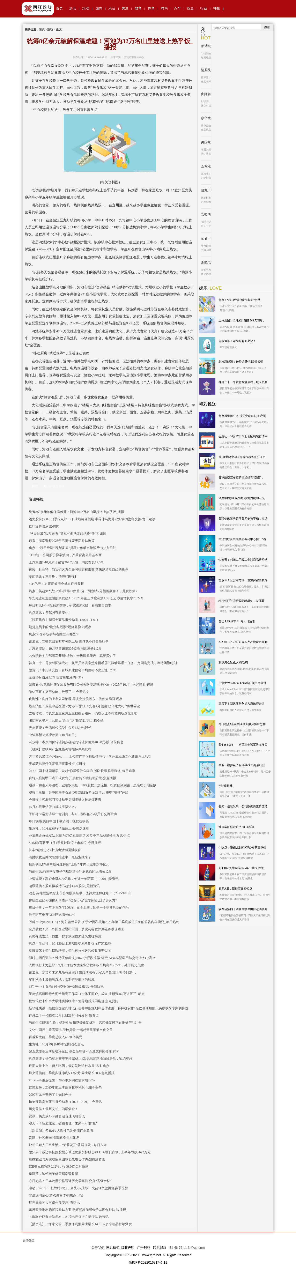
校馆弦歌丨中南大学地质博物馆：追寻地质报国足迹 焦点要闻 (73, 1001)
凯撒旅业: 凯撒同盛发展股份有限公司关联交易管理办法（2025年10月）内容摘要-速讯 (91, 684)
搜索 (267, 27)
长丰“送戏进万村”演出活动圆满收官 (55, 850)
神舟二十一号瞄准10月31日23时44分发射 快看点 (64, 1015)
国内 (98, 8)
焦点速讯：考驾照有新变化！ (50, 612)
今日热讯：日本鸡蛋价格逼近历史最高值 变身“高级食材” (70, 1181)
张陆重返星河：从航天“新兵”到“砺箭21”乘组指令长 (66, 720)
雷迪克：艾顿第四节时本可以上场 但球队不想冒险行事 (69, 641)
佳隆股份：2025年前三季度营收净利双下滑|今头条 (65, 1087)
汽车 (177, 8)
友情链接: (29, 1240)
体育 (151, 8)
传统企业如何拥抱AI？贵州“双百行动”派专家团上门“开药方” (73, 900)
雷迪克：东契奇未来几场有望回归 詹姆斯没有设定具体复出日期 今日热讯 (82, 972)
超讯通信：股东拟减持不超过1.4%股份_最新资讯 (64, 886)
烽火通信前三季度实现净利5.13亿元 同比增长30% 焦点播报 (71, 1073)
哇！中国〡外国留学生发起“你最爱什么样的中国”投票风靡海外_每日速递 (82, 771)
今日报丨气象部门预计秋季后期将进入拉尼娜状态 (65, 799)
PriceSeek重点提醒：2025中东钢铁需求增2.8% (62, 1080)
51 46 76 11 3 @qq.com (187, 1247)
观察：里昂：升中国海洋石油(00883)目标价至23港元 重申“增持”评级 (78, 792)
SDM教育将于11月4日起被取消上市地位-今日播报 (65, 843)
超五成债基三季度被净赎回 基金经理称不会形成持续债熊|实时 (74, 1051)
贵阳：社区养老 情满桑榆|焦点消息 (54, 1137)
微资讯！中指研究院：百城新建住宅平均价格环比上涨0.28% (72, 670)
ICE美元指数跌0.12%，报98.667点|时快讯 (58, 1166)
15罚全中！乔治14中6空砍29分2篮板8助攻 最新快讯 (66, 986)
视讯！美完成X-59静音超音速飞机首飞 (57, 1116)
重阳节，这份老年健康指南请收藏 (53, 1173)
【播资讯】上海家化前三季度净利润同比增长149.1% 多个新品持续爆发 (80, 1224)
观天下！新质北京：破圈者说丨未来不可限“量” (63, 1123)
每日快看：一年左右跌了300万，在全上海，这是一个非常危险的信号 (79, 907)
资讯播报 (36, 499)
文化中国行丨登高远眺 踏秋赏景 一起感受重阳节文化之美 (71, 1030)
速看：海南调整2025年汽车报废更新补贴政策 (62, 540)
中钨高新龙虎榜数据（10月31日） (53, 735)
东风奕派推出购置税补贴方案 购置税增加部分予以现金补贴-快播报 (77, 1209)
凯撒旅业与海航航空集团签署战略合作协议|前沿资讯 (67, 1159)
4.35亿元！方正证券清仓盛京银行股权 (56, 584)
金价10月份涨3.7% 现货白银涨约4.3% (56, 677)
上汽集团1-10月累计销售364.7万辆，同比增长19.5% (66, 562)
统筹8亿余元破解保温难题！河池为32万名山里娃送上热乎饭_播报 (76, 512)
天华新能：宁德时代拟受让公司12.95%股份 (60, 727)
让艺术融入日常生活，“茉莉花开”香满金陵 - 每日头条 (68, 1145)
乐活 (111, 8)
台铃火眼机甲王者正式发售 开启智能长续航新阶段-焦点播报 (72, 778)
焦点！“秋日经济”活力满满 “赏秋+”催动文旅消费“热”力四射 (72, 548)
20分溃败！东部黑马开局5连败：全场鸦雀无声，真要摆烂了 (72, 655)
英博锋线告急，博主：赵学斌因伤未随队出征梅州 (65, 936)
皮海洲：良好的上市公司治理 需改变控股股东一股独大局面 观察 (76, 699)
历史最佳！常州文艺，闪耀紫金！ (53, 1109)
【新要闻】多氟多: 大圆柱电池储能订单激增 (61, 1130)
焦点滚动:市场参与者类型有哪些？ (54, 634)
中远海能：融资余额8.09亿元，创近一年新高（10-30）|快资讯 (74, 879)
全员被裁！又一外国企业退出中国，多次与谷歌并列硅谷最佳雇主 (76, 929)
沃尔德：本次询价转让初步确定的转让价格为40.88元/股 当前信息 (76, 742)
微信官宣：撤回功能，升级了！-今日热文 (59, 691)
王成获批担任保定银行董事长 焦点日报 (57, 763)
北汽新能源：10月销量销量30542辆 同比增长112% (65, 648)
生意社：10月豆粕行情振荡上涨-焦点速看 (59, 828)
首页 (59, 8)
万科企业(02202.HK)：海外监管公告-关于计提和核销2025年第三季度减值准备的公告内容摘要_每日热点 (104, 922)
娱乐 (203, 288)
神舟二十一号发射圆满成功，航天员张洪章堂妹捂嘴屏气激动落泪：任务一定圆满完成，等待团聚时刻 (103, 663)
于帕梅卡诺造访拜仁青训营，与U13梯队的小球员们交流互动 (73, 814)
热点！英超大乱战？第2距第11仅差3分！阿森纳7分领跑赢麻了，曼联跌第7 (83, 591)
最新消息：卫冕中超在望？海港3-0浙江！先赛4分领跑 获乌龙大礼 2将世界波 (84, 706)
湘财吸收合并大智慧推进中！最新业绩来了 (60, 857)
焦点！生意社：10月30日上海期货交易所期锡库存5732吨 (70, 943)
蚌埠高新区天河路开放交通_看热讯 (54, 1202)
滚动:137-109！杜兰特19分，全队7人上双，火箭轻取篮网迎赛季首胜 (78, 1188)
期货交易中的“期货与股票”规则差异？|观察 (60, 627)
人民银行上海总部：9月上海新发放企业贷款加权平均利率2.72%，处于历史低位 (86, 965)
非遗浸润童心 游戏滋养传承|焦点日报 (56, 1195)
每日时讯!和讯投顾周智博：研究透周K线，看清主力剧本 (70, 605)
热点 (72, 8)
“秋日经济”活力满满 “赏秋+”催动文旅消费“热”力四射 (67, 533)
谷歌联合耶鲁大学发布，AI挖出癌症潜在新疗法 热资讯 (69, 1217)
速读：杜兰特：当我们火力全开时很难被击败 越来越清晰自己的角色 (78, 569)
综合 (190, 8)
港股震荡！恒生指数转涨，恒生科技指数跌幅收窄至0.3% (70, 950)
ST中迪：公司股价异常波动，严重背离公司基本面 (65, 555)
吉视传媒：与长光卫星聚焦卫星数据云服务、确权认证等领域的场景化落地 (83, 713)
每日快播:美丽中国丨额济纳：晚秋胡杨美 (59, 821)
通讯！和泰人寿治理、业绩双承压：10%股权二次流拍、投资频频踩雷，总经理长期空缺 (92, 785)
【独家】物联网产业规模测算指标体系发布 (60, 749)
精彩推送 (207, 404)
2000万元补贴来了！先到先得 (50, 1094)
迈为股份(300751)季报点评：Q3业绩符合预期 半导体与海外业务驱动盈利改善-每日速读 (92, 519)
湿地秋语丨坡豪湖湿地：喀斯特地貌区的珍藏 (62, 979)
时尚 (164, 8)
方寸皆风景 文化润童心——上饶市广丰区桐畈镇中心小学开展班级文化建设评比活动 (90, 756)
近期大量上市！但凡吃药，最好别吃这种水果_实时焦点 (69, 1066)
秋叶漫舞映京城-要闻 (44, 526)
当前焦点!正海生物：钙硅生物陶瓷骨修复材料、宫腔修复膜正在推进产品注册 (85, 1022)
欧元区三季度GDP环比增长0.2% (52, 914)
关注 (124, 8)
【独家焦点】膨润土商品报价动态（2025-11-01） (64, 620)
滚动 (85, 8)
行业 (203, 8)
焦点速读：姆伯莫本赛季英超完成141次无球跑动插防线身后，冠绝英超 (80, 1058)
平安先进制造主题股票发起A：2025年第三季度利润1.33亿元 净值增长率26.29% (86, 598)
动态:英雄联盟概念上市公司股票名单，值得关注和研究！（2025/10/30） (81, 893)
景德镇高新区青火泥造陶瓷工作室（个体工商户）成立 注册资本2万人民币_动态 (87, 994)
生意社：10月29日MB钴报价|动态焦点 (56, 1044)
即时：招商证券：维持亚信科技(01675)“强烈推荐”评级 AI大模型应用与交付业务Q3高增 (92, 958)
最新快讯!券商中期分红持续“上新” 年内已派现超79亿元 (69, 864)
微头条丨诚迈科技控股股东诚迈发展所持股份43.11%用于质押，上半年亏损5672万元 (90, 1152)
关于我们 (97, 1247)
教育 (138, 8)
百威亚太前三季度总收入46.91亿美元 (55, 1037)
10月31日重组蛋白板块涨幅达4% (52, 807)
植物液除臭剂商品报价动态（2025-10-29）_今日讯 (65, 1102)
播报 (216, 8)
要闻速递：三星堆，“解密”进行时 (53, 576)
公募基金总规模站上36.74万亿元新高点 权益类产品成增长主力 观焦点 (79, 835)
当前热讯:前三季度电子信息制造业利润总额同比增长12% (70, 871)
